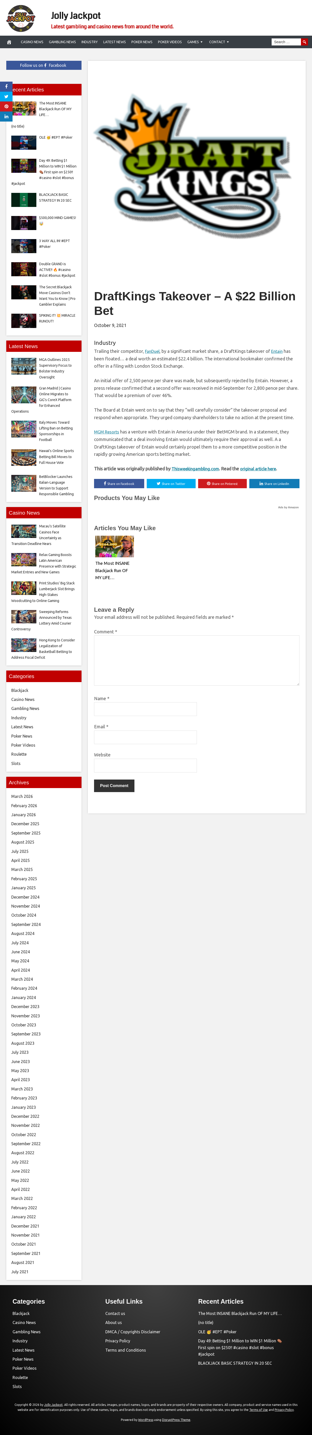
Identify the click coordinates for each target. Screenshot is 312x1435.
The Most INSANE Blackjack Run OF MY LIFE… (112, 569)
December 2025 (25, 823)
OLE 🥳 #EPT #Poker (217, 1332)
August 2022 (22, 1152)
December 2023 (25, 1006)
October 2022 (23, 1134)
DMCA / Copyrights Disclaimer (132, 1332)
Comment (105, 632)
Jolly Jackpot (88, 14)
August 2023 (22, 1043)
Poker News (141, 42)
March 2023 (22, 1089)
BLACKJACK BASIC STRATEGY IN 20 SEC (235, 1363)
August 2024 (22, 933)
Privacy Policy (117, 1341)
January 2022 (23, 1217)
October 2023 (23, 1025)
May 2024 (20, 961)
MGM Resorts (107, 431)
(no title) (205, 1322)
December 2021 (25, 1226)
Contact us (115, 1313)
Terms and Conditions (125, 1350)
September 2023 (26, 1034)
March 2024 (22, 979)
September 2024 (26, 924)
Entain (279, 351)
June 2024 (20, 952)
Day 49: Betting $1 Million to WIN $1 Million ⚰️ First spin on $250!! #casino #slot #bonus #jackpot (240, 1347)
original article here (262, 468)
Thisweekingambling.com (197, 468)
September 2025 (26, 833)
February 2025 (24, 878)
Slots (16, 763)
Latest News (114, 42)
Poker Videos (170, 42)
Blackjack (19, 690)
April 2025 (20, 860)
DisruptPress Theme (176, 1419)
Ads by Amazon (288, 507)
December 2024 (25, 897)
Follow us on (43, 65)
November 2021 (25, 1235)
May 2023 (20, 1070)
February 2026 (24, 805)
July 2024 (20, 943)
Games (193, 42)
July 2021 (20, 1272)
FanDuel (153, 351)
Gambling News (62, 42)
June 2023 (20, 1061)
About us (113, 1322)
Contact (217, 42)
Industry (90, 42)
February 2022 (24, 1207)
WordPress (145, 1419)
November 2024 (25, 906)
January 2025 (23, 888)
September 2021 (26, 1253)
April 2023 (20, 1079)
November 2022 (25, 1125)
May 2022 (20, 1180)
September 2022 (26, 1143)
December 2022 (25, 1116)
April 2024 (20, 970)
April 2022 (20, 1189)
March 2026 (22, 796)
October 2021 (23, 1244)
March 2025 (22, 869)
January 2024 (23, 997)
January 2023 (23, 1107)
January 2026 (23, 814)
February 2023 (24, 1098)
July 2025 (20, 851)
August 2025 (22, 842)
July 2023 (20, 1052)
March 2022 (22, 1198)
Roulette (19, 754)
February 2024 (24, 988)
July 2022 (20, 1162)
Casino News (32, 42)
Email (101, 727)
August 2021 (22, 1262)
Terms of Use (258, 1409)
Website (102, 755)
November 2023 (25, 1016)
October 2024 (23, 915)
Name (101, 698)
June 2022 (20, 1171)
